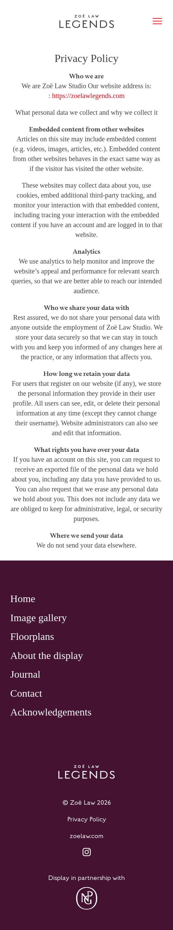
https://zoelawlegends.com (88, 95)
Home (22, 598)
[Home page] (86, 21)
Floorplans (32, 636)
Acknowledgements (50, 712)
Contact (26, 693)
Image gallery (38, 617)
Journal (25, 674)
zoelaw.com (86, 836)
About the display (46, 655)
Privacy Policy (86, 819)
